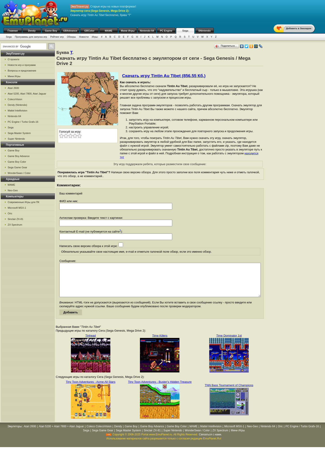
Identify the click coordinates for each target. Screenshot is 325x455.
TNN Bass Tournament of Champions (229, 392)
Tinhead (90, 342)
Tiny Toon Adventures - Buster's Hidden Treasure (160, 388)
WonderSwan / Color (19, 173)
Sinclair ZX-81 (15, 219)
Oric (10, 213)
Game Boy (51, 30)
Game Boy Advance (19, 156)
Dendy (32, 30)
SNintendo (204, 30)
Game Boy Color (17, 161)
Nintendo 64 (147, 30)
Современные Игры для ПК (23, 202)
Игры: (95, 36)
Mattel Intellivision (17, 110)
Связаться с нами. (210, 441)
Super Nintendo (16, 138)
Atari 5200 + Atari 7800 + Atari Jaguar (61, 433)
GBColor (89, 30)
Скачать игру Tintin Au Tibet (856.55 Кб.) (164, 75)
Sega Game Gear (17, 167)
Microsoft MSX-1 (17, 207)
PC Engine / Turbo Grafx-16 (23, 121)
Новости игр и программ (22, 65)
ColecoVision (15, 99)
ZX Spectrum (15, 224)
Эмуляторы (14, 433)
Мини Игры (128, 30)
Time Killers (159, 342)
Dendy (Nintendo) (17, 105)
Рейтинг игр (57, 36)
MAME (108, 30)
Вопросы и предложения (22, 70)
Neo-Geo (13, 190)
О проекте (13, 59)
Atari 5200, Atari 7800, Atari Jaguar (27, 93)
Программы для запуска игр (31, 36)
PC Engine (166, 30)
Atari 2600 (13, 88)
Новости (84, 36)
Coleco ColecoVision (99, 433)
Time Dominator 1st (229, 342)
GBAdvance (70, 30)
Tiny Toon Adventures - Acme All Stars (90, 388)
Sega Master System (19, 133)
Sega (185, 30)
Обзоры (71, 36)
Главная (13, 30)
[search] (23, 46)
